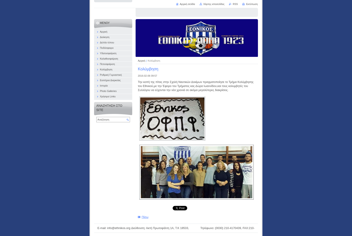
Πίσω (145, 217)
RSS (235, 4)
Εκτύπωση (252, 4)
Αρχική (142, 60)
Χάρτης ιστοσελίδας (214, 4)
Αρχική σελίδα (187, 4)
